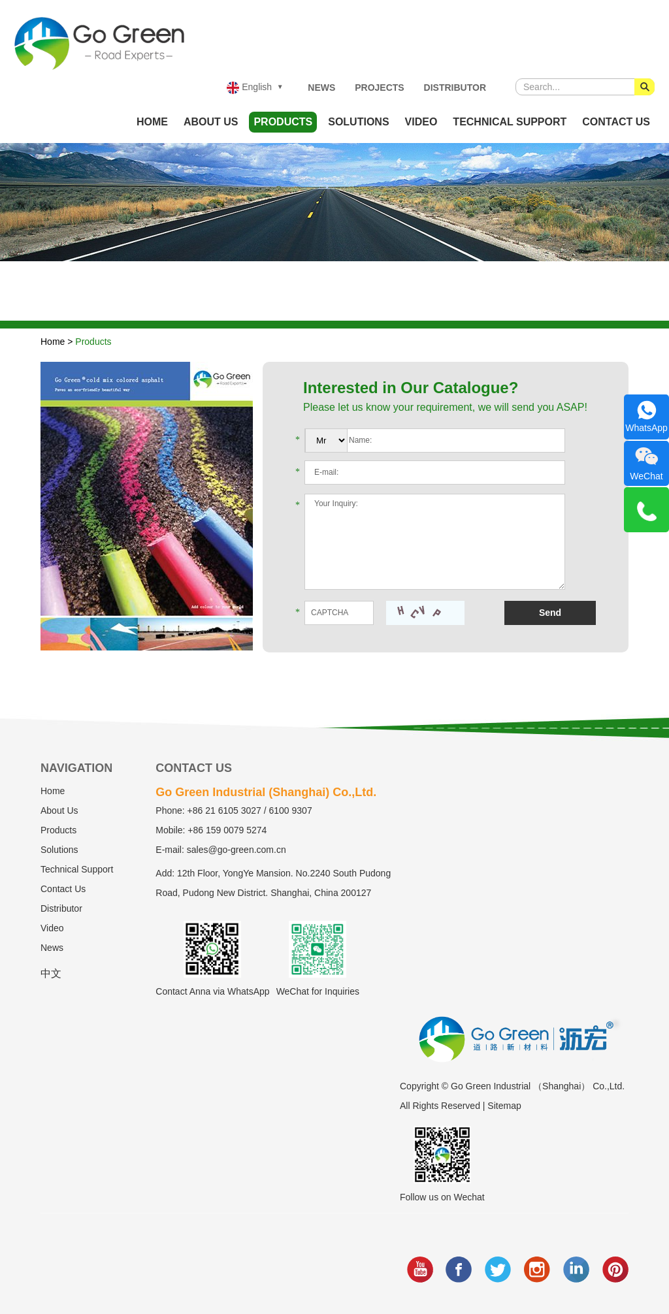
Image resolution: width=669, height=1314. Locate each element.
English (249, 88)
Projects (379, 87)
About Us (211, 121)
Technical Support (509, 121)
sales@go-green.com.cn (236, 849)
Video (421, 121)
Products (282, 121)
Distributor (455, 87)
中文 (51, 973)
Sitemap (504, 1105)
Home (152, 121)
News (321, 87)
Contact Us (616, 121)
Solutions (358, 121)
